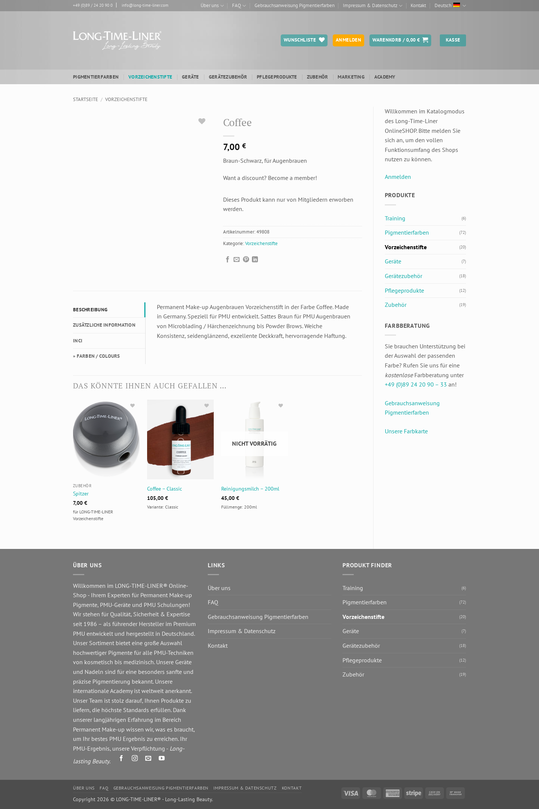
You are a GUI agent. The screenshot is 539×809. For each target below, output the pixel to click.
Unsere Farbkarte (406, 431)
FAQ (239, 5)
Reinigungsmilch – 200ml (250, 488)
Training (395, 218)
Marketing (351, 77)
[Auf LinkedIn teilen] (255, 259)
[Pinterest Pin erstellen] (246, 259)
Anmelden (398, 176)
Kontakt (418, 5)
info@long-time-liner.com (145, 5)
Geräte (190, 77)
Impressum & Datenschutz (372, 5)
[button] (400, 40)
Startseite (85, 99)
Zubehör (317, 77)
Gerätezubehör (228, 77)
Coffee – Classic (164, 488)
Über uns (212, 5)
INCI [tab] (77, 341)
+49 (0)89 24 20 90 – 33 (416, 384)
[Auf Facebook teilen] (228, 259)
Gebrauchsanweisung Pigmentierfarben (295, 5)
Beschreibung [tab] (90, 309)
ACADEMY (385, 77)
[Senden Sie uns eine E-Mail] (148, 759)
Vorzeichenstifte (150, 77)
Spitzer (81, 493)
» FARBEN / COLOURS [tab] (96, 356)
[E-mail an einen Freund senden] (237, 259)
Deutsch (450, 5)
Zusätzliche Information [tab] (104, 325)
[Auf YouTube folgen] (162, 759)
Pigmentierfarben (96, 77)
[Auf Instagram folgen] (135, 759)
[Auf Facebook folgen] (121, 759)
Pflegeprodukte (277, 77)
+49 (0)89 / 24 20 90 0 (93, 5)
